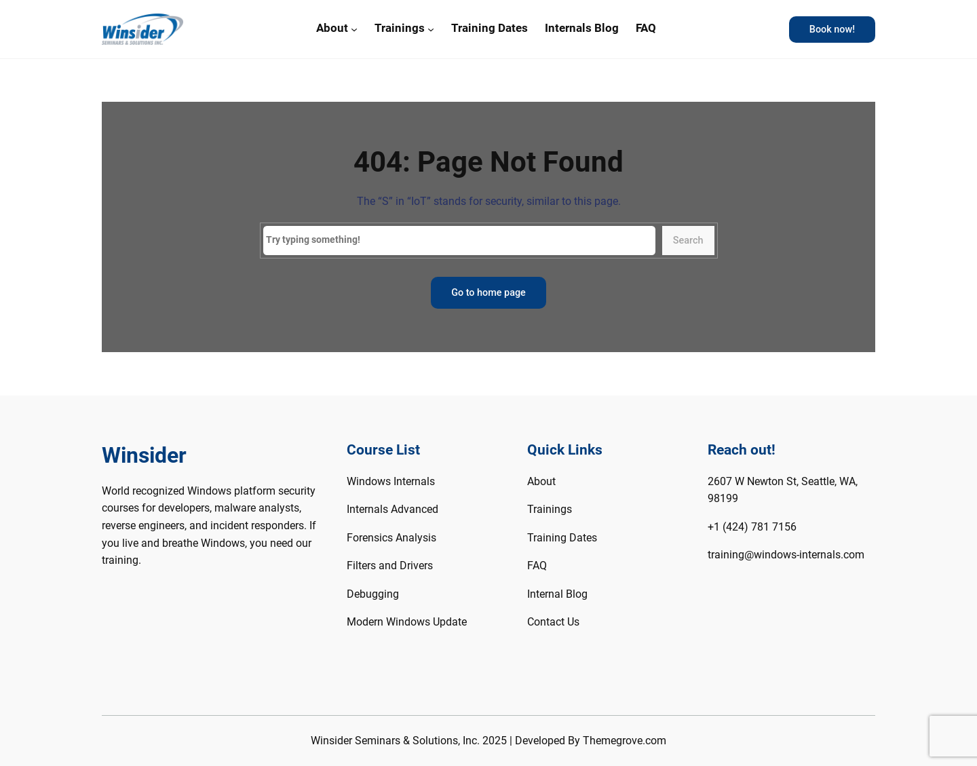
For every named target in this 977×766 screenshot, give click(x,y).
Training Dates (562, 537)
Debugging (373, 594)
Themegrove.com (624, 740)
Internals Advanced (392, 509)
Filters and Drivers (390, 565)
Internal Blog (557, 594)
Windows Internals (391, 481)
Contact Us (553, 621)
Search (688, 240)
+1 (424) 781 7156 (752, 526)
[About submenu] (354, 29)
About (332, 28)
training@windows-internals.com (786, 554)
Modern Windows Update (407, 621)
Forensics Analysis (391, 537)
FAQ (537, 565)
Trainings (400, 28)
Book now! (832, 29)
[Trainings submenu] (430, 29)
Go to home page (488, 293)
